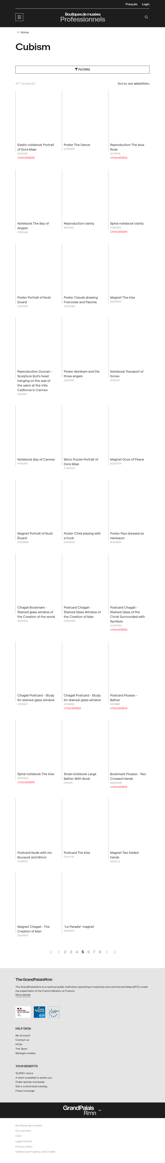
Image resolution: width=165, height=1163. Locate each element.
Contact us (22, 1040)
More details (23, 995)
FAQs (18, 1044)
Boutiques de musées (28, 1125)
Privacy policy (24, 1146)
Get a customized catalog (31, 1086)
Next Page (107, 950)
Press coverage (25, 1091)
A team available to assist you (33, 1077)
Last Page (114, 950)
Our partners (23, 1131)
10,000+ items (24, 1073)
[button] (19, 17)
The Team (21, 1049)
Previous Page (58, 950)
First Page (51, 950)
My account (22, 1035)
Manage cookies (25, 1053)
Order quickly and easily (30, 1082)
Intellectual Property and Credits (35, 1152)
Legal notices (23, 1141)
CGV (18, 1136)
